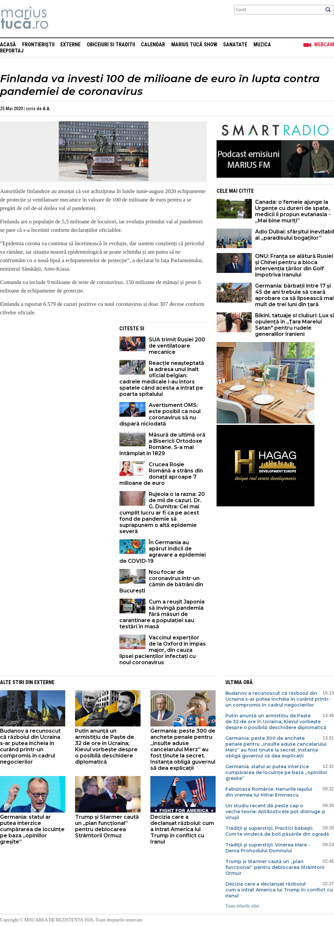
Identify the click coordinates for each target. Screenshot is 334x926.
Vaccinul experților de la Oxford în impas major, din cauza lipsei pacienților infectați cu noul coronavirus (162, 650)
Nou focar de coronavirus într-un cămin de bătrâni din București (161, 581)
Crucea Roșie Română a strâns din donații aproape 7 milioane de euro (161, 473)
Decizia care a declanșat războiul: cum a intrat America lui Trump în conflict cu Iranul (182, 829)
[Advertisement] (55, 367)
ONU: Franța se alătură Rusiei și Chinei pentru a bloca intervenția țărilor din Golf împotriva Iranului (294, 265)
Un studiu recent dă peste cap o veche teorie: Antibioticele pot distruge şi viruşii (275, 811)
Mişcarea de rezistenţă (59, 19)
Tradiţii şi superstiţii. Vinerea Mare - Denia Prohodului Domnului (267, 848)
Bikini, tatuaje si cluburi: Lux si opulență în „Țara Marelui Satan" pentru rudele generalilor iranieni (294, 324)
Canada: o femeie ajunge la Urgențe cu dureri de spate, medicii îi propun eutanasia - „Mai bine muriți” (292, 211)
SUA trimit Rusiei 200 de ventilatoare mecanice (177, 345)
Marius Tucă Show (194, 44)
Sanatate (235, 44)
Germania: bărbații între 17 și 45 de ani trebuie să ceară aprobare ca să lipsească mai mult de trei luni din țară (294, 295)
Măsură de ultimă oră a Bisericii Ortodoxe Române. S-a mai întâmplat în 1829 (162, 444)
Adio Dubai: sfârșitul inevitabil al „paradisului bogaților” (294, 235)
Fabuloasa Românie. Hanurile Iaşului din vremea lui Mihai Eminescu (268, 792)
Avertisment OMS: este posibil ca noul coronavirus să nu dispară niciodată (160, 414)
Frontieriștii (38, 44)
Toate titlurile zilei (242, 906)
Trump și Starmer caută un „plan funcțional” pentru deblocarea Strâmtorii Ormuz (107, 826)
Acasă (8, 44)
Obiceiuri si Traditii (111, 44)
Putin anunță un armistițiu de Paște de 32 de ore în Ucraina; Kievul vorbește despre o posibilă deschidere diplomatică (106, 746)
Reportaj (11, 51)
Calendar (153, 44)
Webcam (324, 44)
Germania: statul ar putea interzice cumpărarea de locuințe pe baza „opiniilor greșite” (32, 829)
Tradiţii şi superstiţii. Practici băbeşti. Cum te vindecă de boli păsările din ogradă (277, 831)
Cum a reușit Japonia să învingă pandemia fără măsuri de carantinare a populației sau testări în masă (162, 614)
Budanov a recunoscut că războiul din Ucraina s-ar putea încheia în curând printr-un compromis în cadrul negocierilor (30, 746)
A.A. (47, 108)
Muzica (262, 44)
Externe (70, 44)
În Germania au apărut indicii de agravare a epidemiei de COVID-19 (162, 551)
